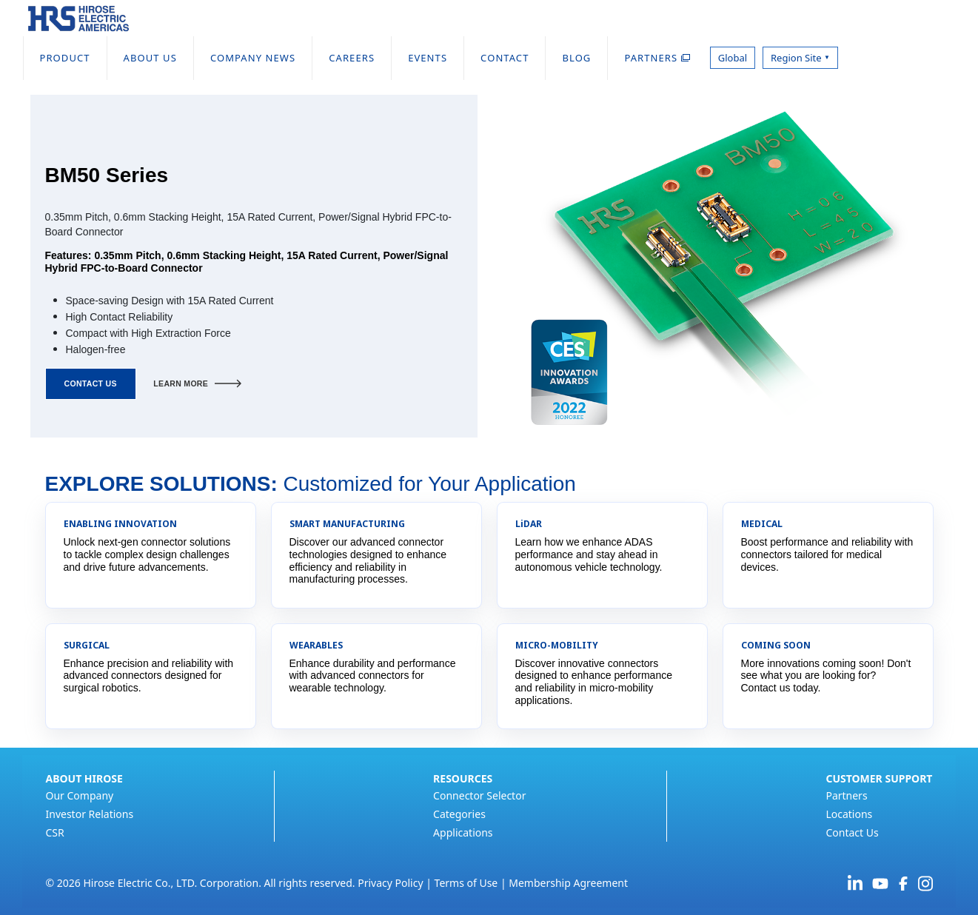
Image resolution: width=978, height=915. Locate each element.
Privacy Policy (390, 883)
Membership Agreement (568, 883)
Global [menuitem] (732, 57)
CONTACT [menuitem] (504, 57)
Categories (459, 814)
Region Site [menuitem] (800, 57)
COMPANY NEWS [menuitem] (252, 57)
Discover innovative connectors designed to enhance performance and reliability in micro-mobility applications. (593, 681)
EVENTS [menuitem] (427, 57)
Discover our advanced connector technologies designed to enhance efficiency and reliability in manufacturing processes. (368, 560)
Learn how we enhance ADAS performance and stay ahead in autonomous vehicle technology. (589, 554)
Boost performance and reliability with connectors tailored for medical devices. (827, 554)
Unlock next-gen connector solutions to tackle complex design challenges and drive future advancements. (147, 554)
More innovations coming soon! (813, 663)
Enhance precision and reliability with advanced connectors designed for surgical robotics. (149, 675)
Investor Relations (90, 814)
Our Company (80, 795)
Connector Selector (479, 795)
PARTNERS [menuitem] (656, 57)
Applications (462, 832)
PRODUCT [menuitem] (65, 57)
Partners (846, 795)
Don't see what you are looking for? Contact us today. (826, 675)
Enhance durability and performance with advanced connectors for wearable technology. (372, 675)
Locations (848, 814)
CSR (55, 832)
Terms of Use (466, 883)
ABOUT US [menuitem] (150, 57)
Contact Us (851, 832)
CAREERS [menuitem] (352, 57)
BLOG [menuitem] (576, 57)
